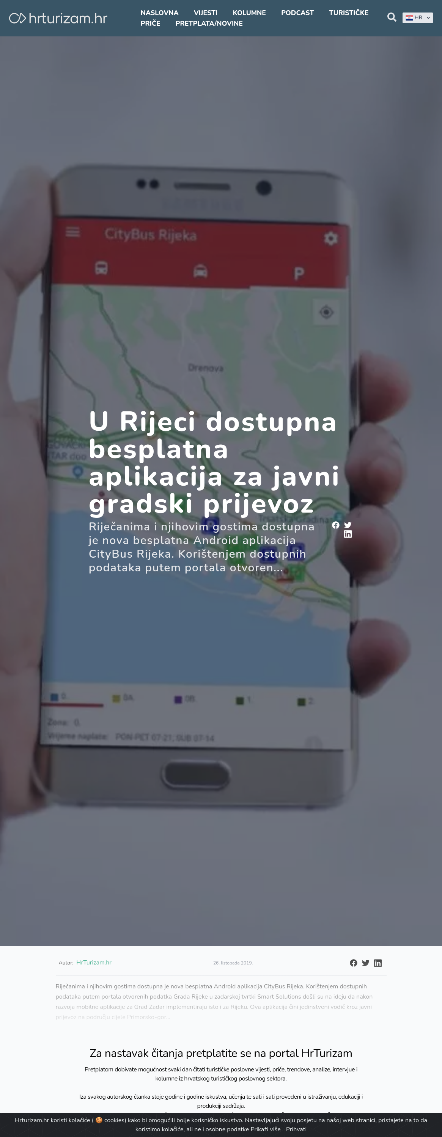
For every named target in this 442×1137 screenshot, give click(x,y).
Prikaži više (266, 1129)
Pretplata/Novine (209, 23)
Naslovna (160, 12)
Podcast (297, 12)
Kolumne (249, 12)
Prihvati (296, 1129)
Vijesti (205, 12)
